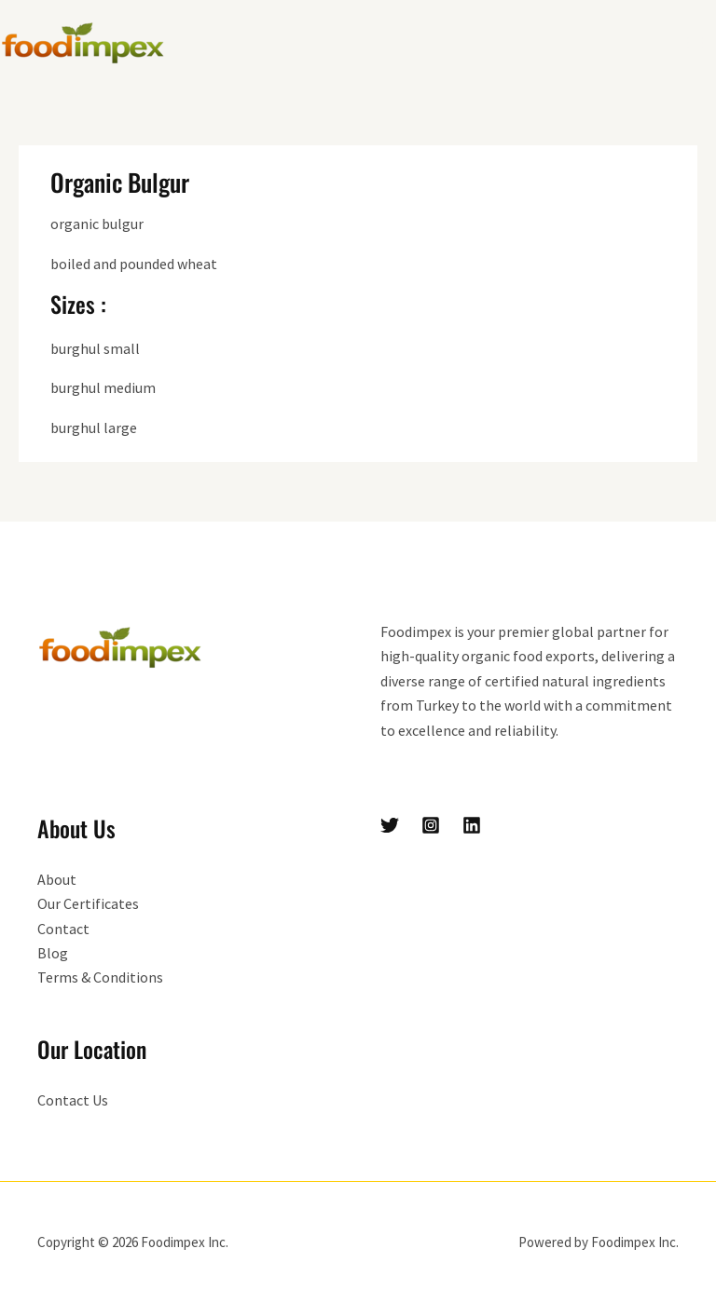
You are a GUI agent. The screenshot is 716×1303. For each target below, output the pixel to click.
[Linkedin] (471, 825)
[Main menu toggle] (695, 42)
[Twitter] (389, 825)
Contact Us (72, 1100)
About (56, 879)
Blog (52, 952)
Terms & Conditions (100, 977)
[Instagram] (430, 825)
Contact (63, 928)
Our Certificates (88, 903)
